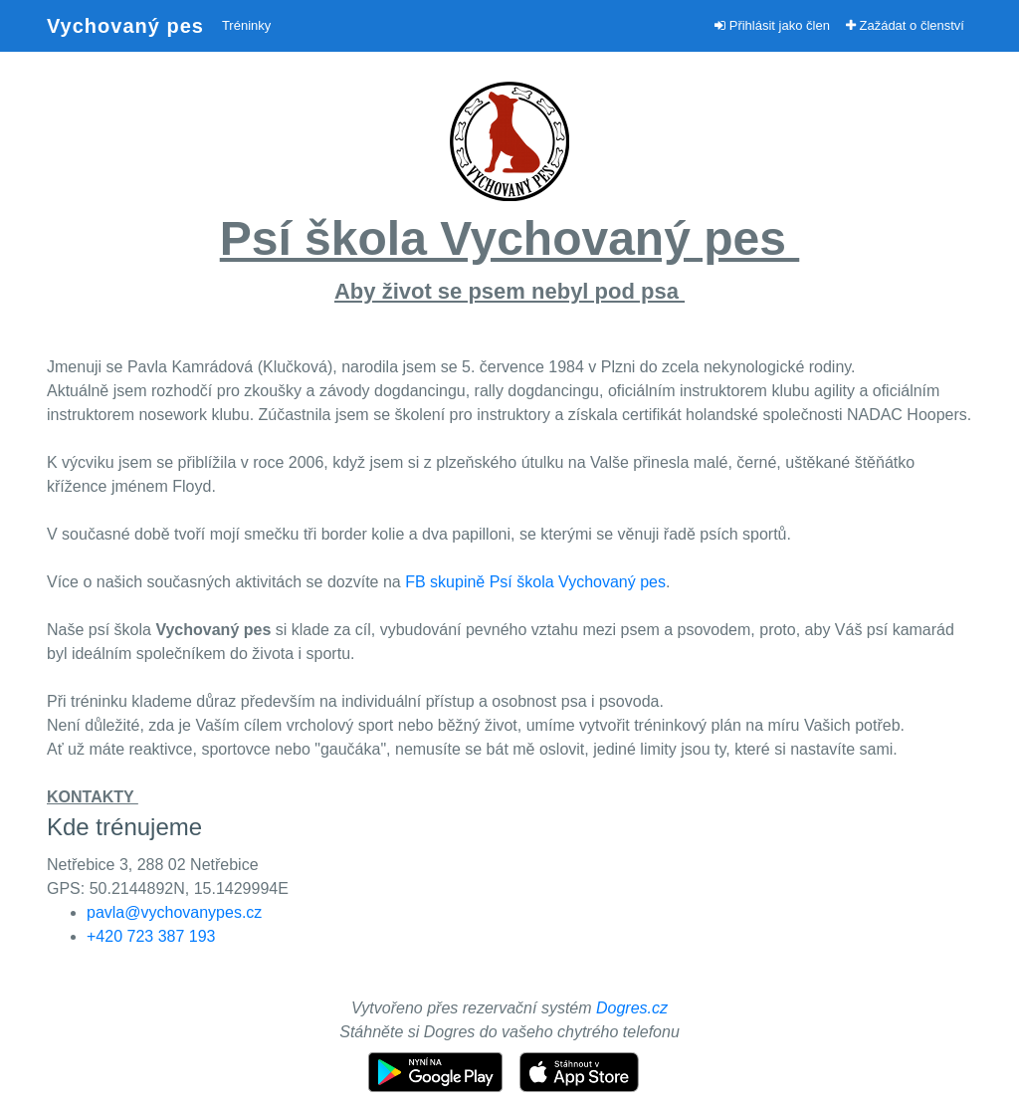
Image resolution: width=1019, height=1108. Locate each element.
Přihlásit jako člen (772, 25)
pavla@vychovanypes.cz (174, 912)
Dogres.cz (632, 1007)
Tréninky (246, 25)
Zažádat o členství (905, 25)
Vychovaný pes (125, 26)
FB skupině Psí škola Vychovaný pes (535, 581)
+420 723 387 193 (151, 936)
